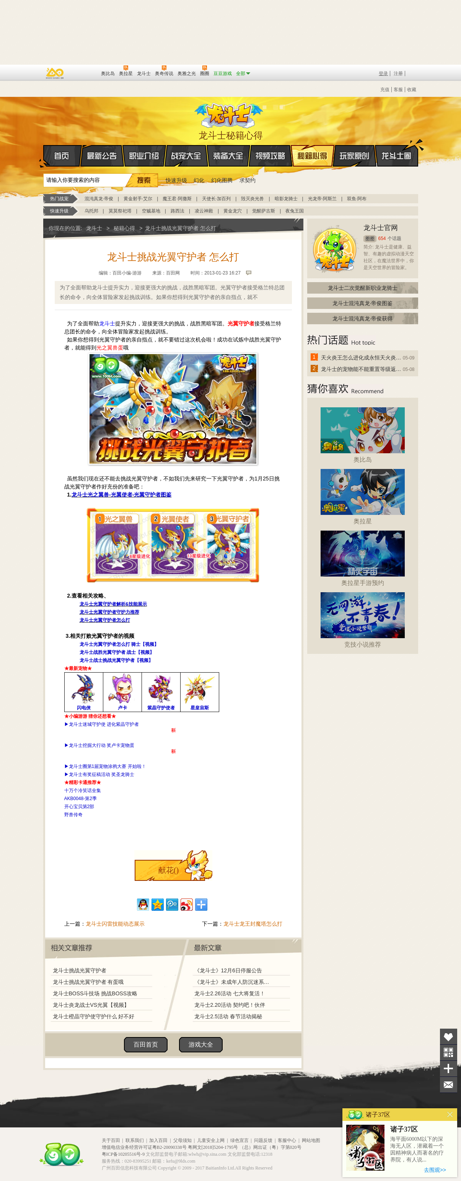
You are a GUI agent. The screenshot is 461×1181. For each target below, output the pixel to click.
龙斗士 (229, 113)
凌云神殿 (204, 211)
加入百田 (158, 1140)
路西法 (177, 211)
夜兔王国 (294, 211)
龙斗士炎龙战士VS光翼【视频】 (91, 1005)
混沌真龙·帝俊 (99, 198)
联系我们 (134, 1140)
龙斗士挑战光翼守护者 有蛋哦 (88, 982)
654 (382, 238)
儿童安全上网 (211, 1140)
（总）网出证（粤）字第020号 (270, 1147)
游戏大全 (201, 1044)
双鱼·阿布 (357, 198)
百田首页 (146, 1044)
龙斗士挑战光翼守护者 (79, 970)
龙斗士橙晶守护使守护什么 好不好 (94, 1016)
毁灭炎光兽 (252, 198)
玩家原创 (354, 156)
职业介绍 (144, 156)
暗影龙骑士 (286, 198)
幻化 (199, 180)
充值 (384, 89)
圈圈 (369, 238)
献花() (168, 870)
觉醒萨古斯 (263, 211)
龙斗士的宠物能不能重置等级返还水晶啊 (361, 369)
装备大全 (228, 156)
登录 (383, 73)
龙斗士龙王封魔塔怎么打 (252, 924)
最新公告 (102, 156)
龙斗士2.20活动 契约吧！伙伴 (229, 1005)
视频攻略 (270, 156)
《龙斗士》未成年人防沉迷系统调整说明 (234, 982)
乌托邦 (91, 211)
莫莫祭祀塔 (120, 211)
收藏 (411, 89)
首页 (43, 156)
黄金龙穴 (232, 211)
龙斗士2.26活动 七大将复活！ (229, 993)
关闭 (450, 1114)
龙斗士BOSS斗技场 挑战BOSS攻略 (95, 993)
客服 (398, 89)
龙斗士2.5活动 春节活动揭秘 (228, 1016)
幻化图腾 (222, 180)
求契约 (247, 180)
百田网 (84, 73)
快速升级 (176, 180)
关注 (448, 1052)
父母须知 (182, 1140)
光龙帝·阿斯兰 (322, 198)
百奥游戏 (55, 73)
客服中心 (287, 1140)
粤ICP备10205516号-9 (123, 1154)
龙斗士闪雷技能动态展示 (115, 924)
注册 (398, 73)
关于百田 (111, 1140)
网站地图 (311, 1140)
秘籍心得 (312, 156)
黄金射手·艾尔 (138, 198)
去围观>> (435, 1170)
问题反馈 (263, 1140)
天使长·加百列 (216, 198)
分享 (448, 1068)
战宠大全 (186, 156)
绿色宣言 (239, 1140)
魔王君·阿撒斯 (177, 198)
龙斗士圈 (396, 148)
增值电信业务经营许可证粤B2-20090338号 (144, 1147)
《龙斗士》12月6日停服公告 (228, 970)
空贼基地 (151, 211)
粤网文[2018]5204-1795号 (213, 1147)
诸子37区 (404, 1129)
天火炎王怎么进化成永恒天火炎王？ (361, 357)
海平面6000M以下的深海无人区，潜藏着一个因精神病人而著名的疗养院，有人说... (417, 1149)
